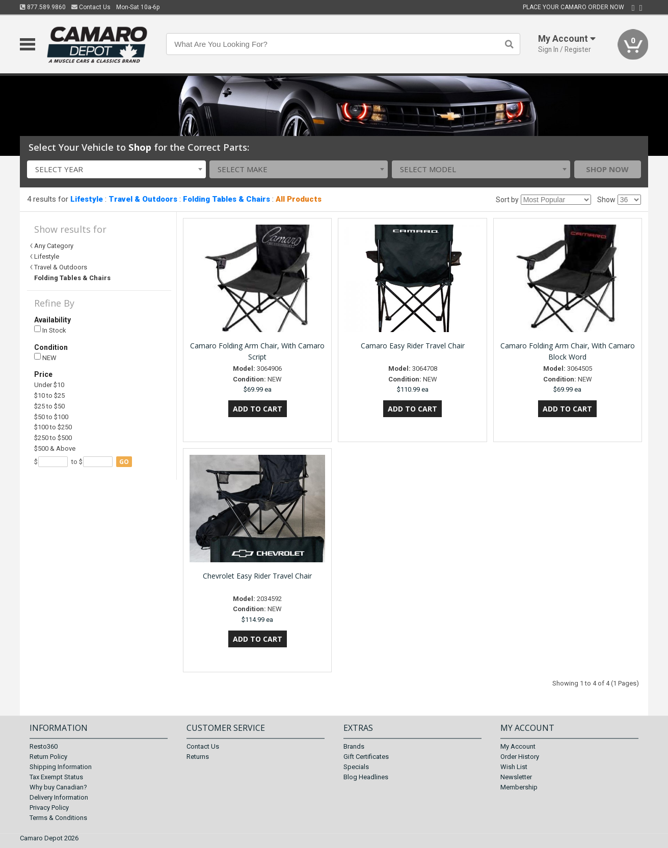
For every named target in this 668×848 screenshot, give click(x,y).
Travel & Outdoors (143, 199)
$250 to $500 (53, 438)
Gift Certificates (366, 756)
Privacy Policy (49, 807)
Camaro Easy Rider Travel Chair (413, 345)
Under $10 (49, 385)
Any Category (53, 246)
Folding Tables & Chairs (226, 199)
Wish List (513, 767)
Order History (519, 756)
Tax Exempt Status (56, 777)
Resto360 (44, 746)
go (124, 461)
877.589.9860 (43, 7)
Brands (353, 746)
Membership (519, 787)
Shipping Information (61, 767)
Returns (197, 756)
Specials (356, 767)
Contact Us (91, 7)
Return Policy (48, 756)
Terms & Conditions (58, 818)
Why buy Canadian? (58, 787)
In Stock (50, 329)
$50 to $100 (51, 417)
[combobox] (116, 169)
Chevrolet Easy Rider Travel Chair (257, 576)
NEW (45, 357)
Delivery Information (59, 797)
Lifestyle (86, 199)
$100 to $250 (53, 427)
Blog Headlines (365, 777)
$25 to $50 (49, 406)
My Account (518, 746)
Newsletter (516, 777)
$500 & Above (54, 448)
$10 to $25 (49, 395)
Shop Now (607, 169)
